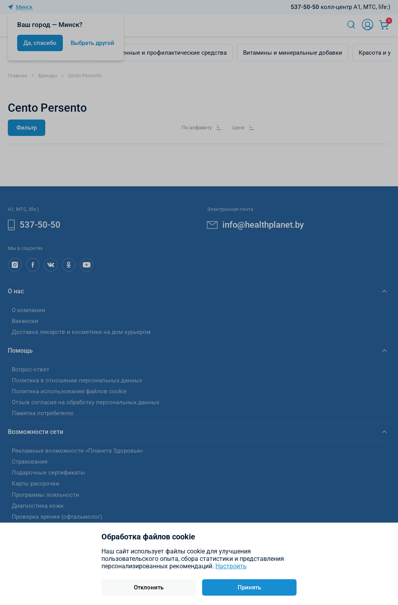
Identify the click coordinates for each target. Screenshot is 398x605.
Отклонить (148, 587)
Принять (249, 587)
